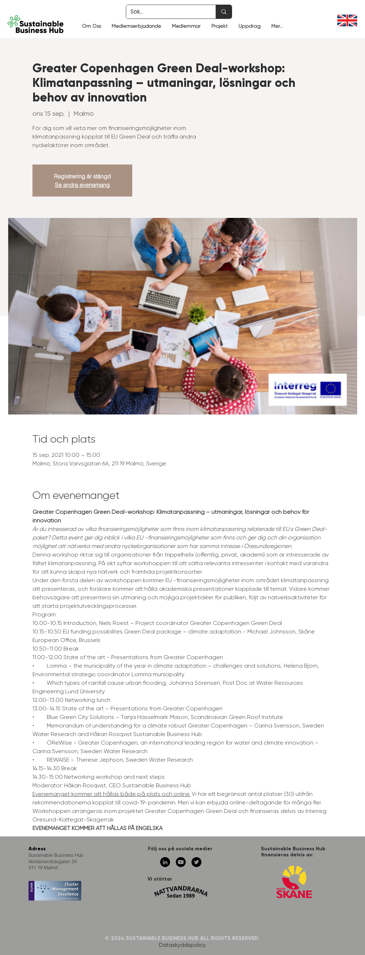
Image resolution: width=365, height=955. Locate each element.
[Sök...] (165, 12)
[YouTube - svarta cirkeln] (181, 862)
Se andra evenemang (82, 184)
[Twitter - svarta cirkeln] (196, 862)
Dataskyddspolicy (182, 945)
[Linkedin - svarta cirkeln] (165, 862)
